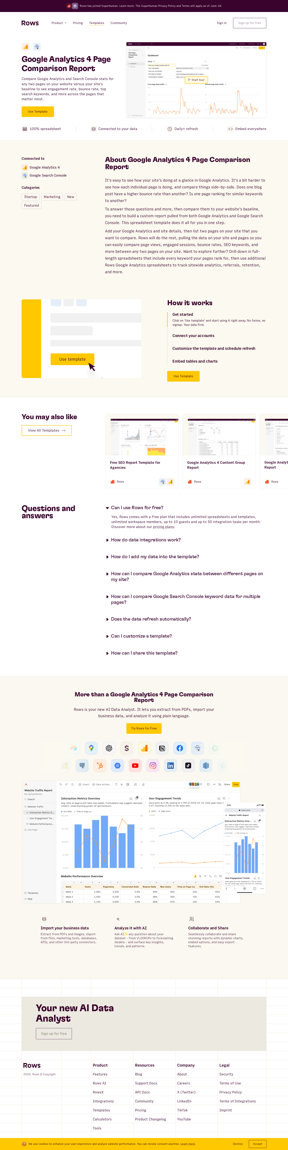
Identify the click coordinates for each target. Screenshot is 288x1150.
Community (144, 1101)
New (70, 197)
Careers (183, 1083)
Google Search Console (44, 175)
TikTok (182, 1110)
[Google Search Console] (37, 47)
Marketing (52, 197)
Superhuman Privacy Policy (158, 6)
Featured (31, 205)
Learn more (126, 6)
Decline (238, 1144)
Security (226, 1074)
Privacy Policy (230, 1092)
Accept (257, 1144)
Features (100, 1074)
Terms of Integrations (237, 1101)
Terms (186, 6)
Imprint (225, 1110)
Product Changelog (150, 1119)
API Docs (142, 1092)
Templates (101, 1110)
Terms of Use (230, 1083)
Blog (138, 1074)
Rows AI (99, 1083)
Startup (30, 197)
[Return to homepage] (30, 23)
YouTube (184, 1119)
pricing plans (163, 527)
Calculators (102, 1119)
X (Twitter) (186, 1092)
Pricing (140, 1110)
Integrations (103, 1101)
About (182, 1074)
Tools (97, 1128)
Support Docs (146, 1083)
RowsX (98, 1092)
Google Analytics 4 (41, 167)
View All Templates (46, 430)
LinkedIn (184, 1101)
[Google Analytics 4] (26, 47)
